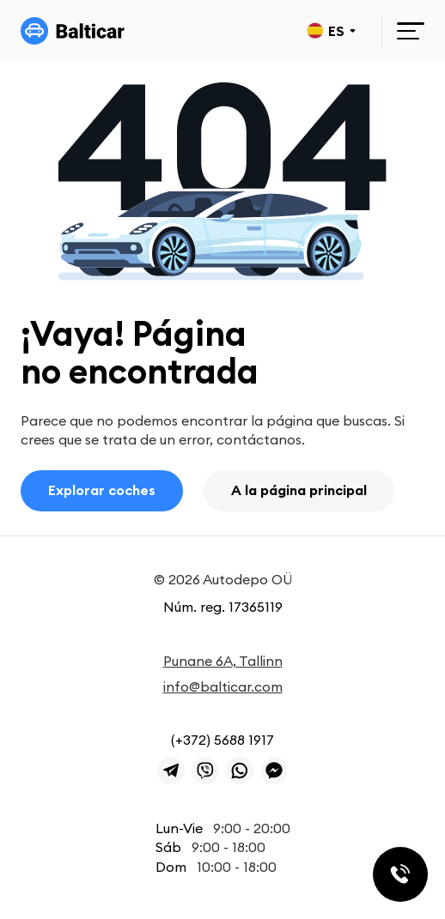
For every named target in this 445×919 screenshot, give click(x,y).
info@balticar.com (223, 686)
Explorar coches (101, 490)
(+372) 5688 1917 (222, 739)
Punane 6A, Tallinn (223, 660)
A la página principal (299, 490)
